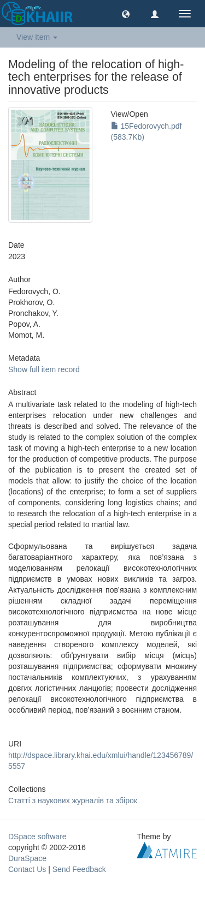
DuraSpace (27, 858)
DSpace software (37, 836)
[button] (126, 13)
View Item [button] (36, 37)
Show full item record (44, 369)
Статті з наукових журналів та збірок (72, 800)
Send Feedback (79, 869)
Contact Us (27, 869)
